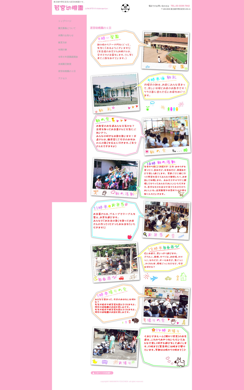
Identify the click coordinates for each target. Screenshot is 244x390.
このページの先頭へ (102, 372)
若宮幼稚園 (85, 8)
